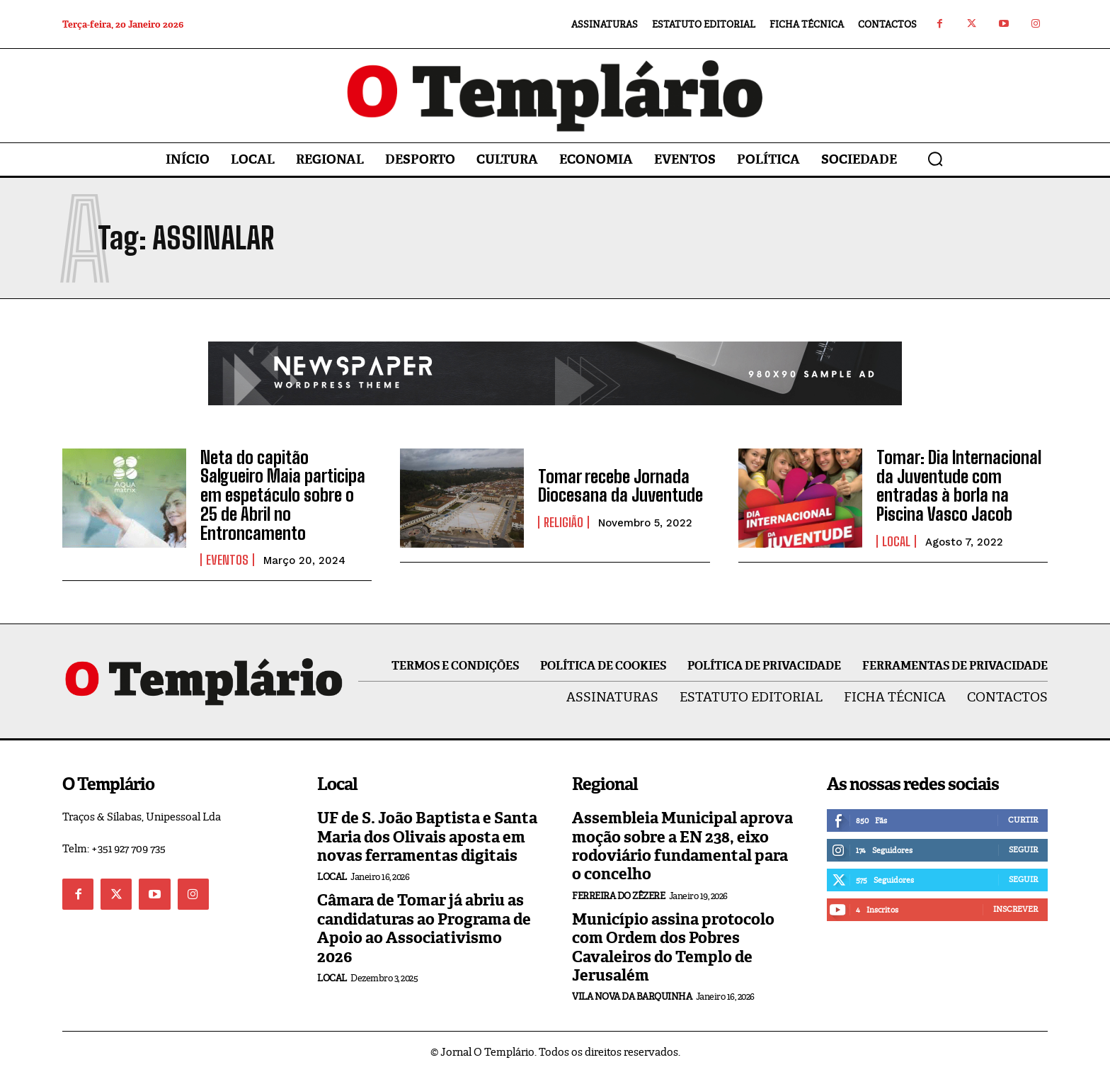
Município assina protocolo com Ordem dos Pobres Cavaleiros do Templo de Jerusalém (673, 946)
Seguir (1023, 849)
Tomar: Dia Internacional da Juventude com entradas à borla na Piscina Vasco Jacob (957, 485)
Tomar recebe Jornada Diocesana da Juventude (620, 485)
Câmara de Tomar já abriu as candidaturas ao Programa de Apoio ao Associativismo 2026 (424, 927)
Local (896, 540)
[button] (935, 159)
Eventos (227, 559)
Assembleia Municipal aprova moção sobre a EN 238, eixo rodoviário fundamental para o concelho (682, 845)
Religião (563, 522)
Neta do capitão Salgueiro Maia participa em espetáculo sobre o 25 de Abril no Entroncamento (282, 495)
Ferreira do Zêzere (618, 894)
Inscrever (1015, 908)
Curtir (1023, 819)
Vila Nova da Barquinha (632, 996)
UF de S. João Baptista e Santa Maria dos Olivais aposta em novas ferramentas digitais (427, 836)
